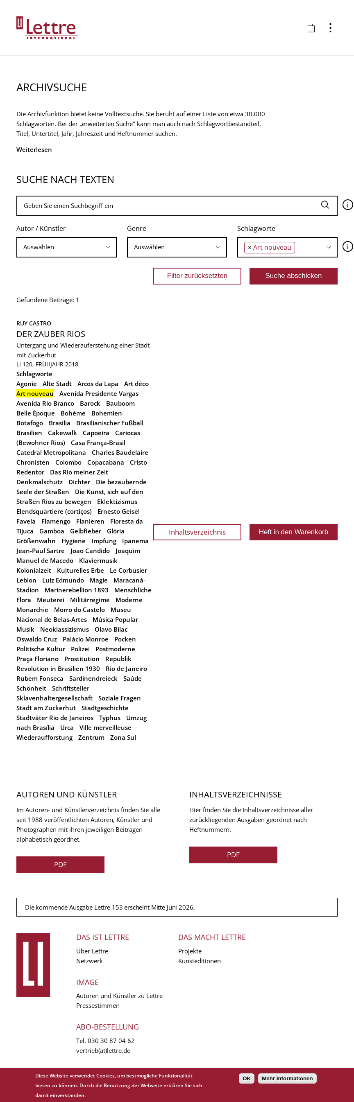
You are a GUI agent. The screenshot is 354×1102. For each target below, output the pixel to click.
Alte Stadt (57, 383)
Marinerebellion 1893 (77, 590)
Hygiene (73, 541)
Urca (67, 727)
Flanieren (90, 521)
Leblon (26, 580)
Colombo (68, 462)
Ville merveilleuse (105, 727)
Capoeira (96, 433)
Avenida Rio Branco (45, 403)
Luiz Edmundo (63, 580)
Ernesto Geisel (119, 511)
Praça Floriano (37, 659)
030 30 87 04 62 (111, 1041)
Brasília (59, 423)
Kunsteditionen (199, 961)
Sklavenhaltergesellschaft (54, 698)
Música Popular (115, 619)
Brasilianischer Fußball (109, 423)
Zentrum (91, 737)
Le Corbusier (128, 570)
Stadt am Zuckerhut (46, 708)
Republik (118, 659)
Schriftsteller (70, 688)
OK (247, 1078)
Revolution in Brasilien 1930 (58, 668)
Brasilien (29, 433)
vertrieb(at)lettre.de (103, 1050)
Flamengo (55, 521)
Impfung (103, 541)
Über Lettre (92, 951)
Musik (25, 629)
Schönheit (31, 688)
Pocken (125, 639)
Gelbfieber (85, 531)
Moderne (129, 600)
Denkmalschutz (39, 482)
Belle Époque (35, 413)
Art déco (136, 383)
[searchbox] (66, 247)
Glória (116, 531)
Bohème (73, 413)
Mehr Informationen (287, 1078)
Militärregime (90, 600)
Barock (90, 403)
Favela (26, 521)
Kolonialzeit (33, 570)
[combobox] (66, 247)
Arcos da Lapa (97, 383)
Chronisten (33, 462)
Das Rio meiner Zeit (79, 472)
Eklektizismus (117, 501)
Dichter (79, 482)
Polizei (80, 649)
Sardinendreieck (93, 678)
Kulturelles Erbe (80, 570)
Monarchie (32, 609)
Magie (99, 580)
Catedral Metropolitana (51, 452)
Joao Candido (90, 550)
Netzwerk (89, 961)
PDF (60, 864)
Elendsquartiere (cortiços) (54, 511)
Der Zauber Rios (50, 333)
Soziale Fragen (119, 698)
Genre (136, 228)
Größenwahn (36, 541)
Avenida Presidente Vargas (98, 393)
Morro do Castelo (79, 609)
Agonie (26, 383)
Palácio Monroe (86, 639)
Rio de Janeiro (126, 668)
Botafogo (29, 423)
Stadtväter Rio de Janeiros (54, 718)
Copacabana (105, 462)
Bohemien (106, 413)
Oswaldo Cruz (36, 639)
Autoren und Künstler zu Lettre (119, 995)
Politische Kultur (40, 649)
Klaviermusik (98, 560)
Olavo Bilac (111, 629)
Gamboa (51, 531)
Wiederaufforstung (44, 737)
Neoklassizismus (64, 629)
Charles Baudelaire (120, 452)
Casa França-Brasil (98, 442)
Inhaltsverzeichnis (197, 532)
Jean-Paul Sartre (40, 550)
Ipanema (135, 541)
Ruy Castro (33, 323)
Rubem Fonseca (40, 678)
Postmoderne (115, 649)
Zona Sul (123, 737)
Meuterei (50, 600)
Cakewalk (62, 433)
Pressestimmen (98, 1005)
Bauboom (120, 403)
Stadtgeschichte (105, 708)
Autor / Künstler (41, 228)
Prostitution (82, 659)
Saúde (132, 678)
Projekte (190, 951)
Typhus (109, 718)
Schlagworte (256, 228)
